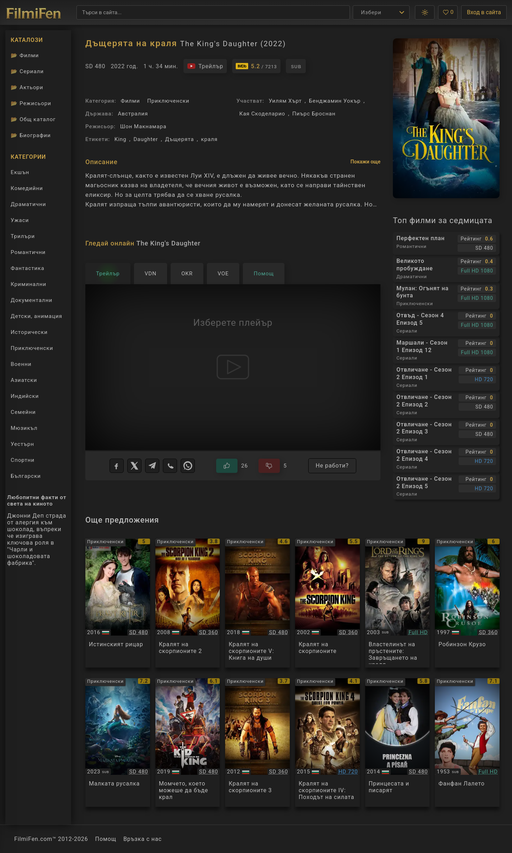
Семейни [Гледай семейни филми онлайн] (23, 412)
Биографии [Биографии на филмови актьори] (31, 135)
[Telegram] (152, 466)
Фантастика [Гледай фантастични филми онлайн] (27, 268)
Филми (130, 101)
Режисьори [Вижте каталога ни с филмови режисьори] (31, 103)
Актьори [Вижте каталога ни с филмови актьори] (27, 87)
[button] (424, 12)
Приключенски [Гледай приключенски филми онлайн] (32, 348)
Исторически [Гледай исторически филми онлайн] (29, 332)
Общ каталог (33, 119)
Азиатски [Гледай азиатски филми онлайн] (24, 380)
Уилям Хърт (285, 101)
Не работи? (332, 465)
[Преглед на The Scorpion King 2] (187, 603)
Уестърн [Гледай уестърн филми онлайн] (22, 444)
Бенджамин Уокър (335, 101)
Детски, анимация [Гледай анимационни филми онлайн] (36, 316)
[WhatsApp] (188, 466)
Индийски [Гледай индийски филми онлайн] (25, 396)
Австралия (133, 113)
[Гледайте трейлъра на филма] (205, 66)
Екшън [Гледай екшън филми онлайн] (20, 172)
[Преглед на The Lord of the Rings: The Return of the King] (397, 603)
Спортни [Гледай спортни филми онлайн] (22, 460)
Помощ (105, 839)
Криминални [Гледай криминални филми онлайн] (28, 284)
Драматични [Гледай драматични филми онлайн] (28, 204)
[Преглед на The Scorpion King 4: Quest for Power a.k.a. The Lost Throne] (327, 742)
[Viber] (170, 466)
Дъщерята (179, 139)
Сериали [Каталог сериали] (27, 71)
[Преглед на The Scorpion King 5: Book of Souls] (257, 603)
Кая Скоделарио (262, 113)
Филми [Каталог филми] (25, 55)
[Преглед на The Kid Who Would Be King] (187, 742)
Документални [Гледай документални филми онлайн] (31, 300)
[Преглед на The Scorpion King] (327, 603)
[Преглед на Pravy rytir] (117, 603)
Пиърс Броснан (314, 113)
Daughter (145, 139)
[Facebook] (117, 466)
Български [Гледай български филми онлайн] (26, 476)
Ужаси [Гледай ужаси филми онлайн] (20, 220)
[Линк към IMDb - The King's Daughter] (256, 66)
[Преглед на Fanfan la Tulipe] (467, 742)
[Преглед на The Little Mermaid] (117, 742)
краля (209, 139)
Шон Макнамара (143, 126)
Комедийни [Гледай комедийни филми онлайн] (27, 188)
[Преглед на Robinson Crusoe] (467, 603)
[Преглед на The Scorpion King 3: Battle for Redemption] (257, 742)
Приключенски (168, 101)
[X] (134, 466)
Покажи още (365, 161)
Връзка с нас (142, 839)
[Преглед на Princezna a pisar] (397, 742)
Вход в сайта (484, 12)
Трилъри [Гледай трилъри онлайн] (22, 238)
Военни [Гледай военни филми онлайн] (21, 364)
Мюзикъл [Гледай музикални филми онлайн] (24, 428)
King (120, 139)
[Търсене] (213, 12)
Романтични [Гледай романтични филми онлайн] (28, 252)
